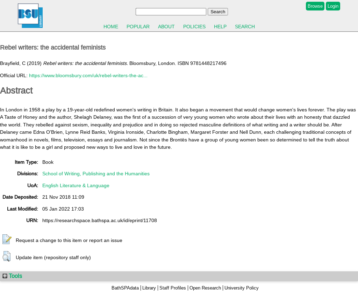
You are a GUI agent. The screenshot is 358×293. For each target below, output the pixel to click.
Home (110, 26)
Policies (194, 26)
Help (220, 26)
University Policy (241, 288)
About (166, 26)
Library (149, 288)
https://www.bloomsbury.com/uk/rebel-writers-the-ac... (88, 75)
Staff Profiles (172, 288)
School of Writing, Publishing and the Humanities (96, 173)
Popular (138, 26)
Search (245, 26)
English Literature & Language (75, 185)
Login (333, 6)
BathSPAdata (125, 288)
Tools (12, 276)
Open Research (205, 288)
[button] (7, 239)
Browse (315, 6)
